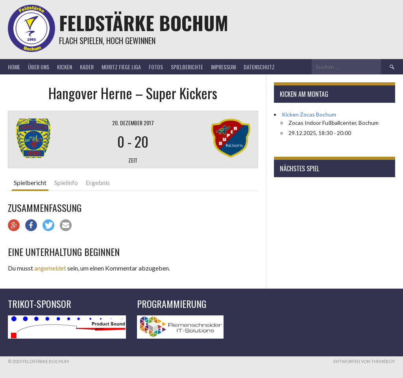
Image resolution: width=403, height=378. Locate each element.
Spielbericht (30, 182)
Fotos (156, 67)
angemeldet (50, 268)
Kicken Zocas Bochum (309, 114)
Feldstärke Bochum (143, 23)
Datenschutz (259, 67)
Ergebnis (98, 182)
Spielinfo (66, 182)
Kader (87, 67)
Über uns (38, 67)
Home (14, 67)
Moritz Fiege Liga (121, 67)
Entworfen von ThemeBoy (364, 361)
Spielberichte (187, 67)
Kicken (64, 67)
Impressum (223, 67)
